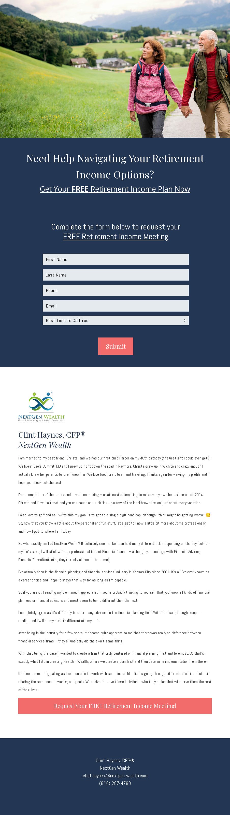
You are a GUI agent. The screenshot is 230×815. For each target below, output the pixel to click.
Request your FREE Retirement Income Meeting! (115, 706)
